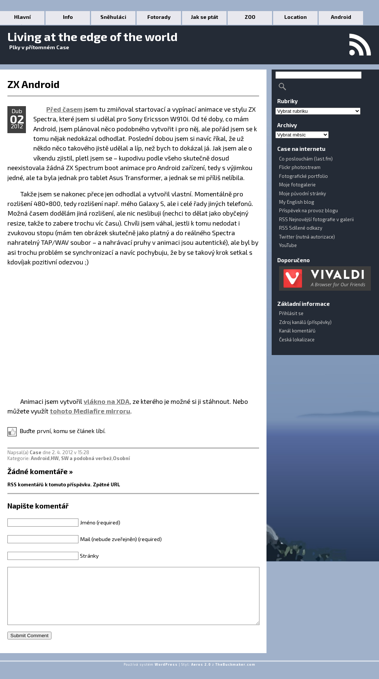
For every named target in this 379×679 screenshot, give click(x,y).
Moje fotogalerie (297, 185)
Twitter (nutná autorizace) (307, 237)
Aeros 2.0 (201, 675)
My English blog (296, 202)
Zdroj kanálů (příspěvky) (305, 322)
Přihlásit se (291, 313)
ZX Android (33, 84)
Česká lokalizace (297, 339)
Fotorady (159, 17)
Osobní (121, 458)
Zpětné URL (106, 484)
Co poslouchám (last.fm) (306, 159)
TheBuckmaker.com (235, 675)
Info (68, 17)
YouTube (288, 245)
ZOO (250, 17)
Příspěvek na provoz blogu (308, 210)
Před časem (64, 109)
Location (295, 17)
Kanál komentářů (297, 331)
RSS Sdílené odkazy (300, 228)
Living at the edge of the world (92, 36)
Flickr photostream (300, 167)
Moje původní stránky (302, 193)
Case (35, 452)
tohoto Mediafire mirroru (90, 411)
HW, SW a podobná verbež (81, 458)
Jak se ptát (204, 17)
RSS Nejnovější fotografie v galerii (316, 219)
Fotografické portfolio (303, 176)
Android (341, 17)
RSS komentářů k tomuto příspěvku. (49, 484)
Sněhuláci (113, 17)
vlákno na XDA (107, 401)
